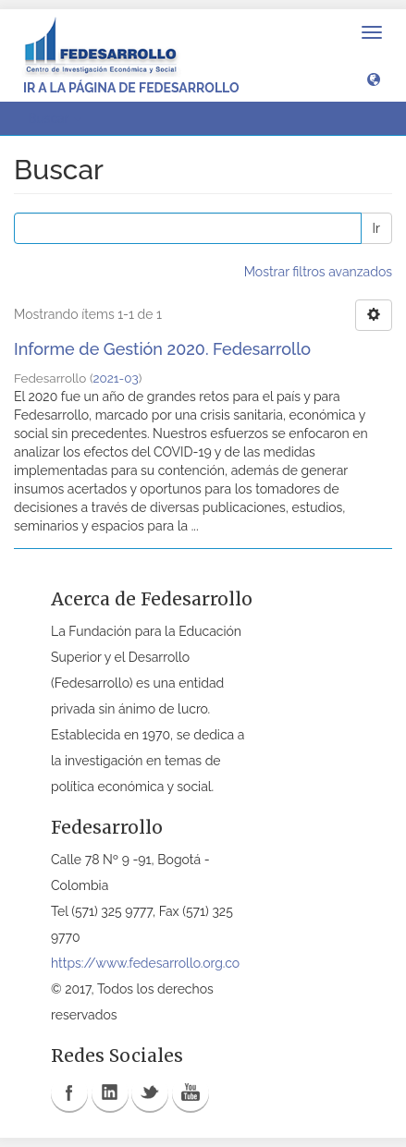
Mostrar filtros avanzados (318, 271)
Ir (376, 228)
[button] (373, 78)
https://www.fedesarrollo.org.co (145, 963)
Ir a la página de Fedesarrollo (131, 87)
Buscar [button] (54, 118)
